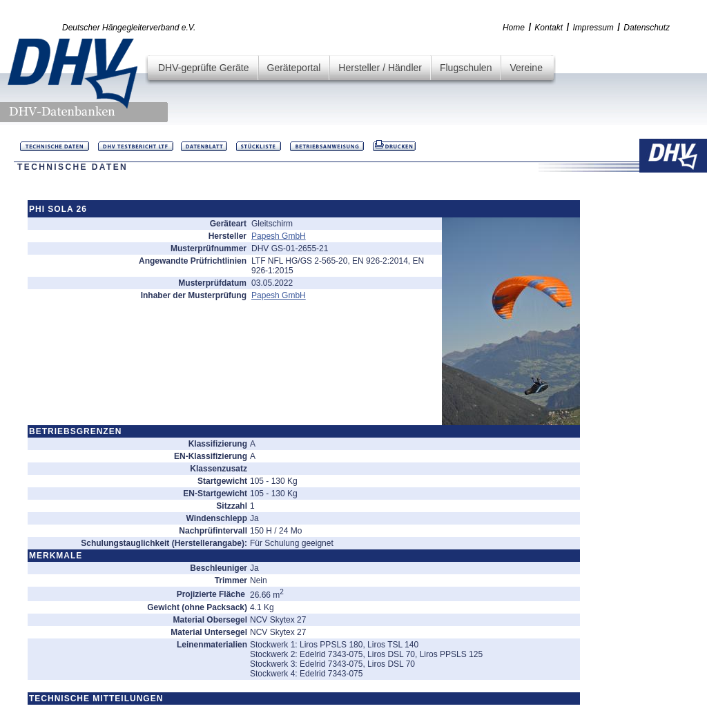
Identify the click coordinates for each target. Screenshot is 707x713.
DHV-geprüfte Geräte (203, 67)
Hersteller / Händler (380, 67)
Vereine (526, 67)
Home (514, 27)
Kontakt (548, 27)
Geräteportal (294, 67)
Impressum (593, 27)
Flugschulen (466, 67)
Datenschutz (646, 27)
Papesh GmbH (278, 236)
